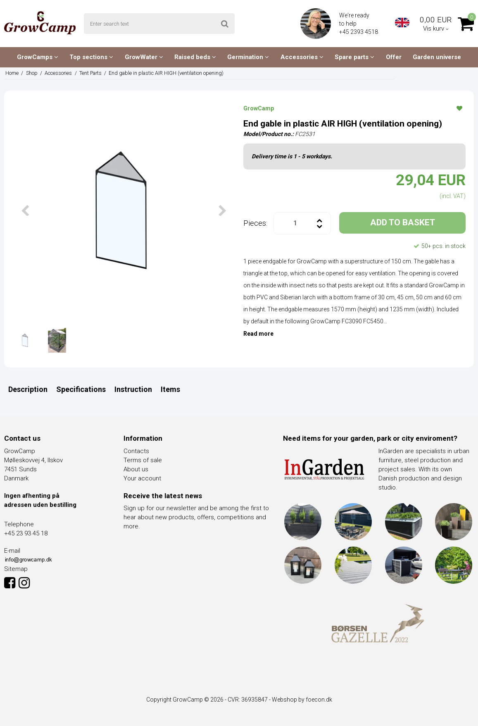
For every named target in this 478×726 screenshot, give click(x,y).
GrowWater (144, 57)
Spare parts (354, 57)
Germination (248, 57)
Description (28, 389)
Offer (394, 57)
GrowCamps (37, 57)
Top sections (91, 57)
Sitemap (16, 569)
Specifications (81, 389)
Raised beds (195, 57)
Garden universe (437, 57)
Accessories (302, 57)
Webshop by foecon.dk (302, 699)
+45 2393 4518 (359, 32)
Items (170, 389)
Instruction (133, 389)
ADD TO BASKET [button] (402, 222)
